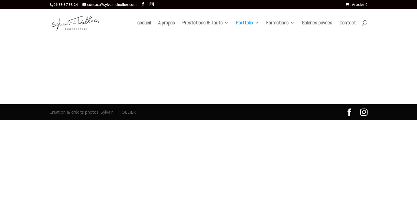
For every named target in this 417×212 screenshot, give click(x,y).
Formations (277, 23)
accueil (144, 23)
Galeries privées (317, 23)
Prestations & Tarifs (202, 23)
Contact (348, 23)
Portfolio (244, 23)
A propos (166, 23)
